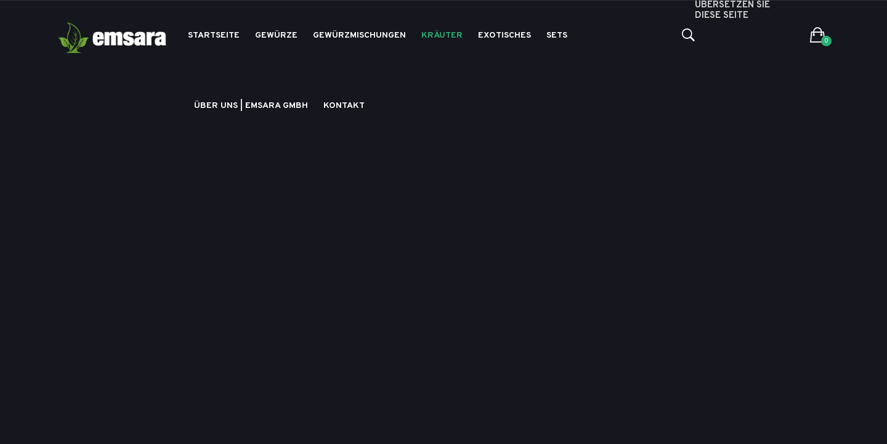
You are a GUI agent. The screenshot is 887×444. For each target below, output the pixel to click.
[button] (817, 36)
